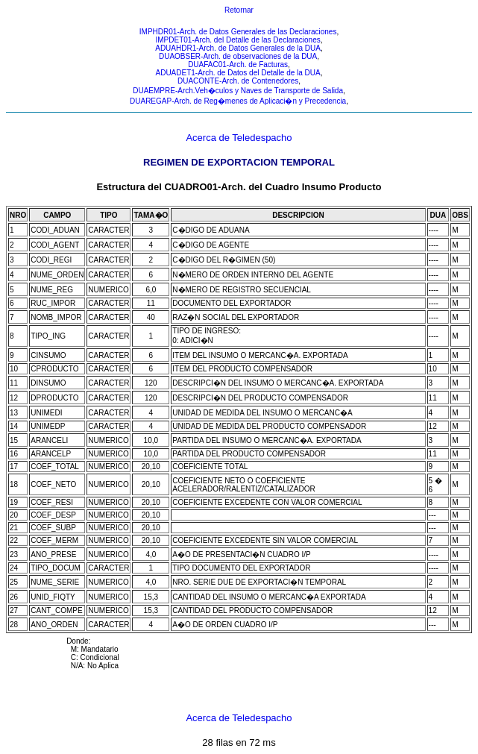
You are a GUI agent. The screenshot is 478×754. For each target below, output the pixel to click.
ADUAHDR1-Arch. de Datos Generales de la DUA (238, 48)
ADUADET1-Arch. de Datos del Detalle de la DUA (238, 73)
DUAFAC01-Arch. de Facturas (238, 64)
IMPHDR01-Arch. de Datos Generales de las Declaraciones (238, 32)
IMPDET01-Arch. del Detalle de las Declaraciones (238, 40)
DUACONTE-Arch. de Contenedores (237, 81)
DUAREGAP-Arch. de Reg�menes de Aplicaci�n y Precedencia (238, 101)
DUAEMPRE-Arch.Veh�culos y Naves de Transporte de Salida (238, 91)
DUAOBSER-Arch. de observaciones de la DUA (238, 56)
